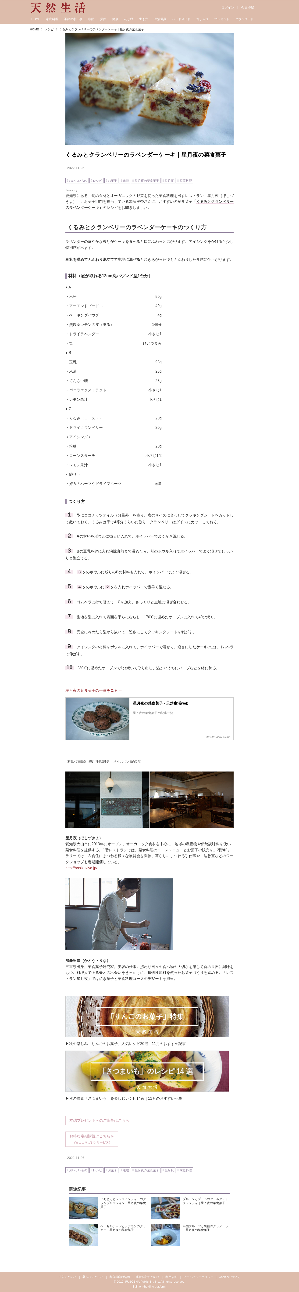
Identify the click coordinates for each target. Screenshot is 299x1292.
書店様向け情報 (119, 1277)
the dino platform (154, 1286)
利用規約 (171, 1277)
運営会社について (148, 1277)
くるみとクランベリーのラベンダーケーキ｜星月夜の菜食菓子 (145, 155)
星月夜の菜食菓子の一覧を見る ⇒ (93, 690)
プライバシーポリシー (198, 1277)
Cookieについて (229, 1277)
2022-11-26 (75, 168)
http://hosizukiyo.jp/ (81, 868)
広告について (68, 1277)
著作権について (93, 1277)
